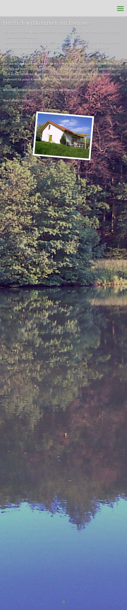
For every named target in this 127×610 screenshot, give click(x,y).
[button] (120, 8)
